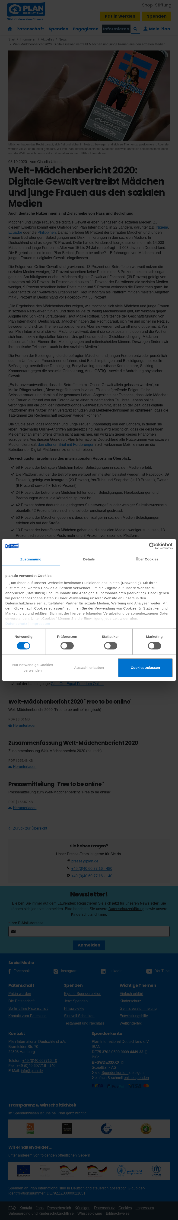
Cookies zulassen (145, 668)
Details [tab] (89, 559)
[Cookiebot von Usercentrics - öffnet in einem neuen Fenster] (152, 545)
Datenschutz (16, 624)
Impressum (40, 624)
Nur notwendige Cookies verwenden (32, 668)
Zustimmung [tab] (30, 559)
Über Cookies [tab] (147, 559)
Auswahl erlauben (89, 668)
